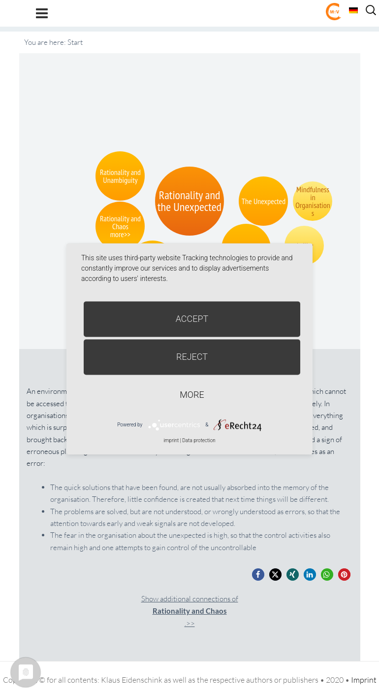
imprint (171, 440)
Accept (192, 319)
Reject (192, 356)
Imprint (364, 680)
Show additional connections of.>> (189, 611)
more (192, 394)
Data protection (198, 440)
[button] (258, 574)
